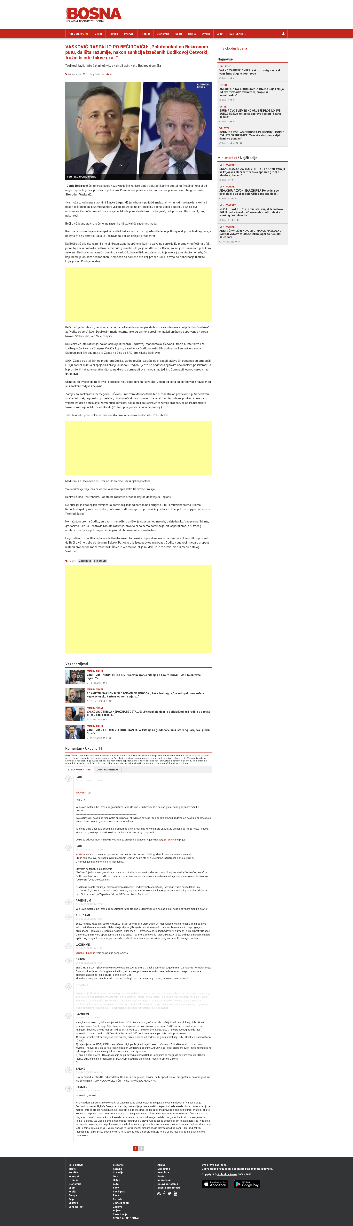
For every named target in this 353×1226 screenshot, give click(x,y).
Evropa (206, 33)
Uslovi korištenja (167, 1183)
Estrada (117, 1199)
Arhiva (161, 1164)
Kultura (117, 1168)
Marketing (163, 1168)
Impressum (164, 1180)
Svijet (219, 33)
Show (116, 1187)
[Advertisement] (138, 294)
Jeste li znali (121, 1202)
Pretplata (163, 1172)
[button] (208, 86)
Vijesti (99, 33)
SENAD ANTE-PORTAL (126, 1218)
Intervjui (129, 33)
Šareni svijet (120, 1214)
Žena (116, 1195)
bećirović (100, 561)
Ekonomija (162, 33)
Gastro (117, 1176)
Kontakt (162, 1176)
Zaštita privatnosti (168, 1187)
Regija (192, 33)
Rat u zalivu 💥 (78, 34)
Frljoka (117, 1210)
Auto (116, 1183)
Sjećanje (118, 1164)
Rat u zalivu (75, 1164)
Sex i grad (119, 1191)
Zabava (117, 1206)
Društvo (73, 1202)
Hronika (145, 33)
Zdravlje (118, 1172)
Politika (113, 33)
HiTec (116, 1180)
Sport (178, 33)
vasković (85, 561)
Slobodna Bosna (234, 48)
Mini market (75, 1206)
